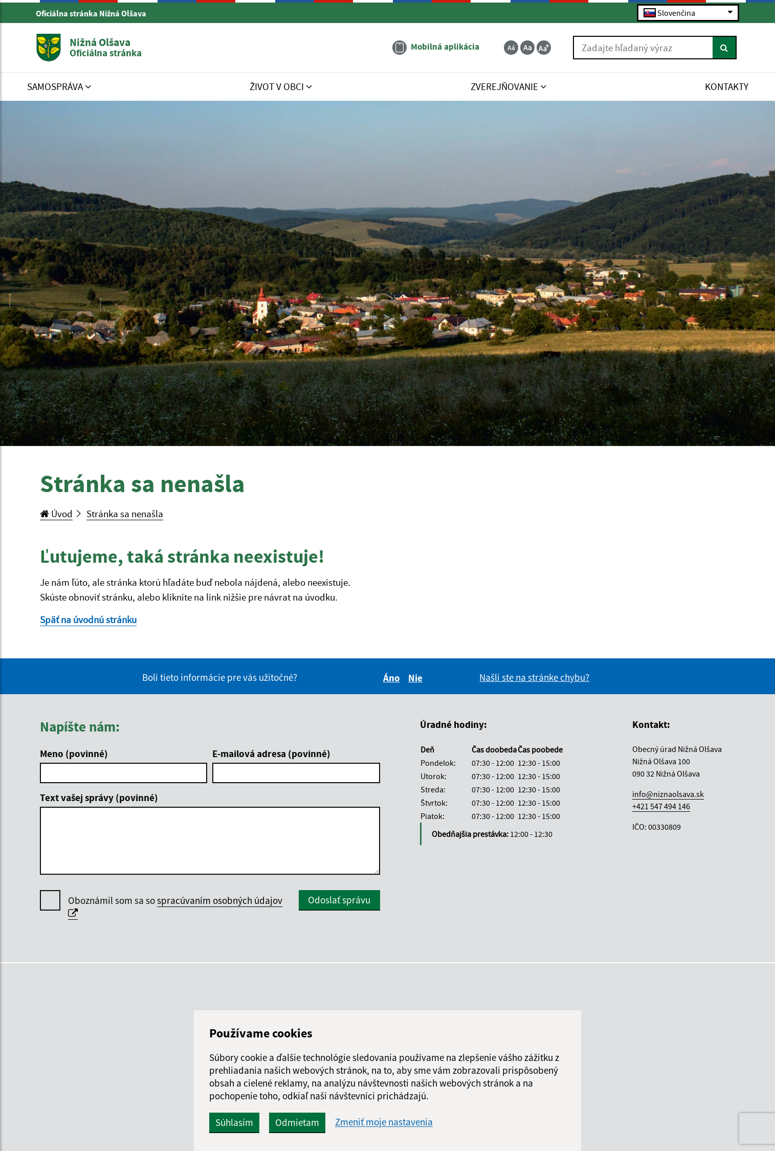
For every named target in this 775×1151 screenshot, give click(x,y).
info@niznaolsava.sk (668, 794)
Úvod (56, 513)
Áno (393, 678)
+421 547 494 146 (661, 806)
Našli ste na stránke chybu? (534, 677)
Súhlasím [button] (234, 1122)
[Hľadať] (725, 47)
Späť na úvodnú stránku (88, 619)
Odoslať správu (339, 900)
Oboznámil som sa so (175, 907)
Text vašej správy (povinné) (99, 797)
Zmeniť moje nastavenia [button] (384, 1122)
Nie (417, 678)
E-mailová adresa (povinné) (271, 753)
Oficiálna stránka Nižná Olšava (95, 13)
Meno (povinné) (74, 753)
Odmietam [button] (297, 1122)
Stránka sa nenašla (124, 513)
